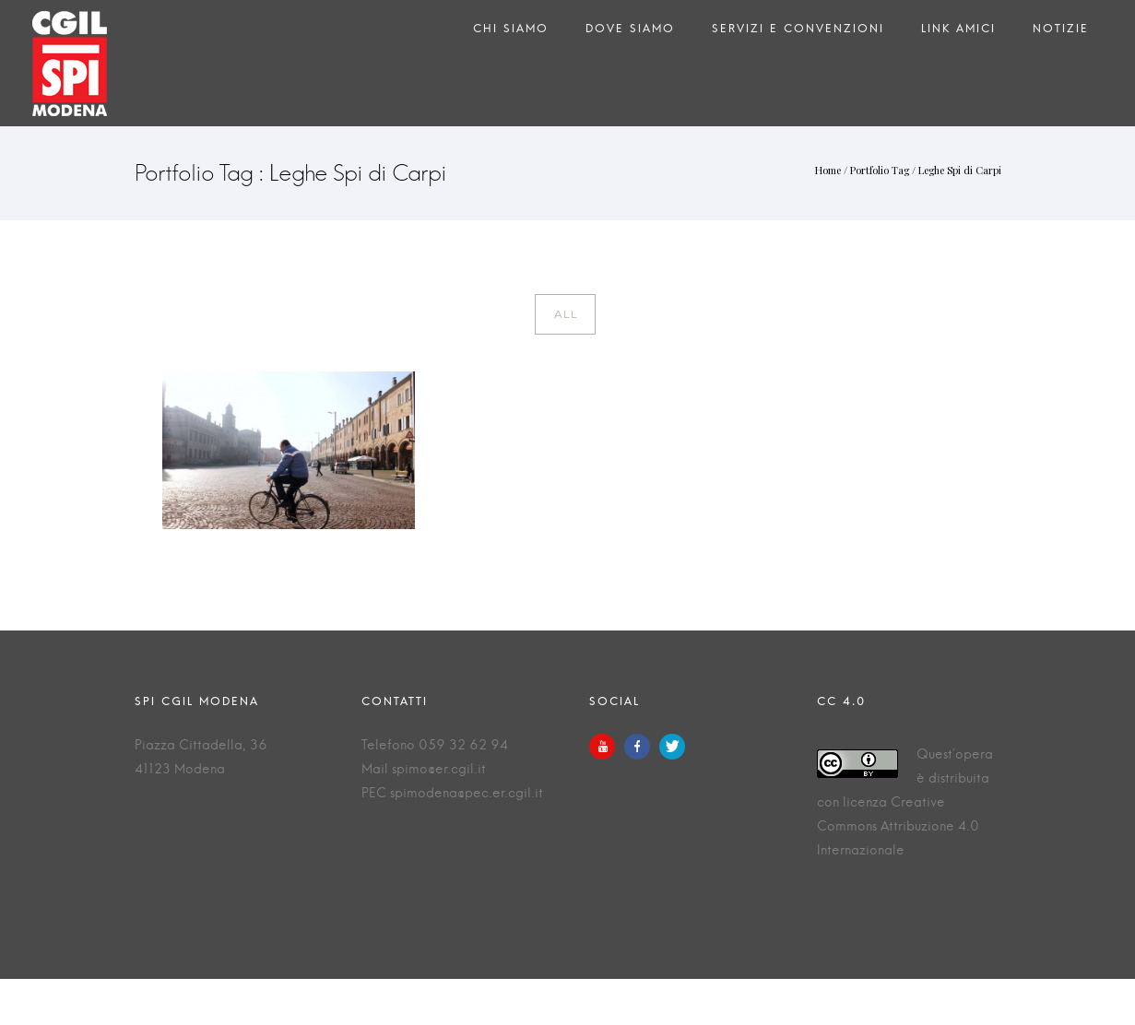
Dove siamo (630, 32)
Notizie (1060, 32)
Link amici (958, 32)
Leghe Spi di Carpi (959, 170)
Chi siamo (511, 32)
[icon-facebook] (641, 747)
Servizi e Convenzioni (798, 32)
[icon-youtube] (606, 747)
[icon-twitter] (672, 747)
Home (828, 170)
